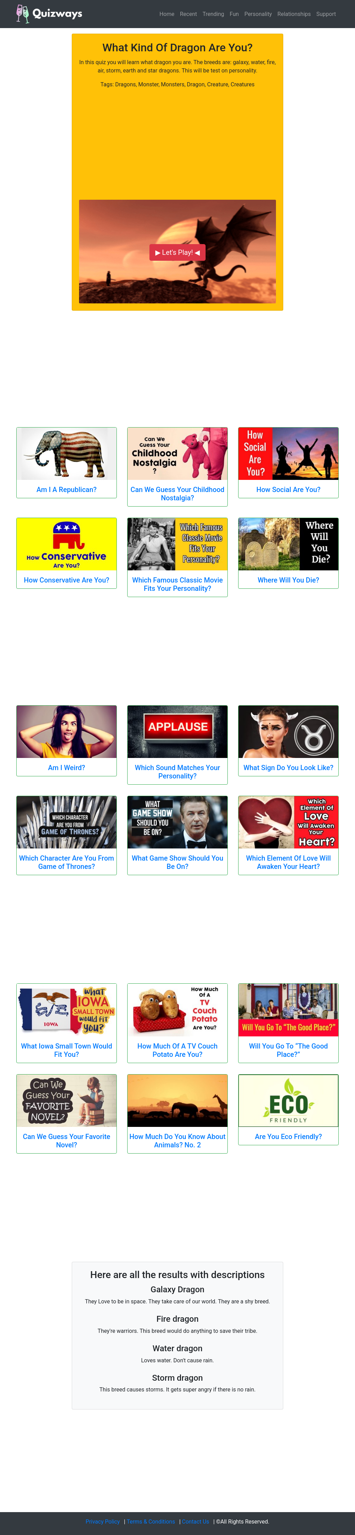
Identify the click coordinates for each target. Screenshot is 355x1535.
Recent (188, 14)
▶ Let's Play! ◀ (177, 252)
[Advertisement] (177, 137)
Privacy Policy (103, 1521)
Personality (258, 14)
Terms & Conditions (151, 1521)
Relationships (294, 14)
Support (326, 14)
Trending (213, 14)
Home (166, 14)
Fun (234, 14)
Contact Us (195, 1521)
